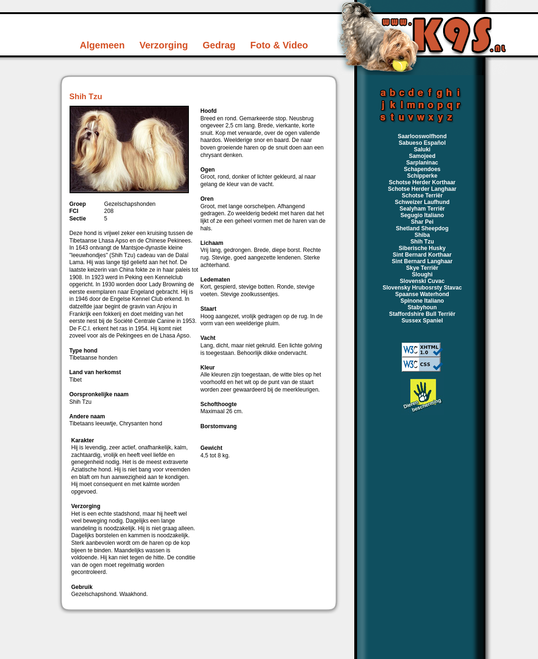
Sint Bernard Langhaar (422, 261)
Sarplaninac (422, 162)
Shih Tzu (422, 241)
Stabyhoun (422, 307)
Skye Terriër (422, 268)
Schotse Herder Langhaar (422, 189)
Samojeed (422, 156)
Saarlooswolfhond (422, 136)
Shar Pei (422, 222)
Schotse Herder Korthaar (422, 182)
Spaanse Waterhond (422, 294)
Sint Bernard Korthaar (422, 254)
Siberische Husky (421, 248)
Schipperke (422, 176)
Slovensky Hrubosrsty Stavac (422, 287)
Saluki (422, 149)
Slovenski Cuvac (422, 281)
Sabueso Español (421, 143)
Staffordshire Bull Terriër (422, 314)
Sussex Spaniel (422, 320)
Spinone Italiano (422, 301)
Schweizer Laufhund (422, 202)
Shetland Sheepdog (422, 228)
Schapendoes (422, 169)
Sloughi (422, 274)
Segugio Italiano (422, 215)
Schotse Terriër (422, 195)
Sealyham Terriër (422, 208)
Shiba (422, 235)
